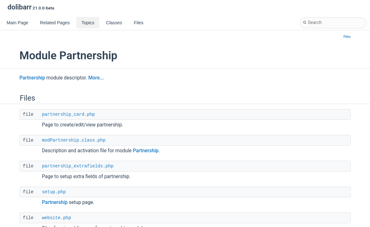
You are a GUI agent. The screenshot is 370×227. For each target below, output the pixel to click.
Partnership (32, 78)
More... (96, 78)
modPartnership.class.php (74, 140)
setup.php (54, 192)
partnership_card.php (68, 114)
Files (347, 37)
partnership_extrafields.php (78, 166)
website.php (56, 217)
